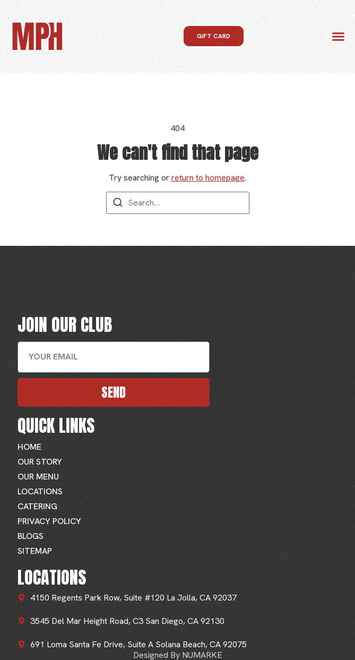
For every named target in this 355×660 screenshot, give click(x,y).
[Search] (118, 204)
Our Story (40, 461)
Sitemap (35, 550)
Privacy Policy (49, 521)
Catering (37, 506)
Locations (40, 491)
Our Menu (38, 476)
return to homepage (208, 177)
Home (29, 446)
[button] (338, 37)
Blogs (31, 536)
